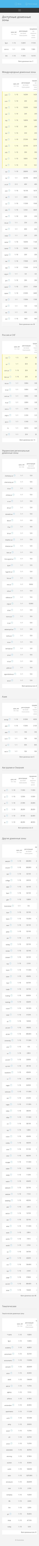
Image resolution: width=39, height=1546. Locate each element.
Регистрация (31, 4)
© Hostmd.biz (19, 1540)
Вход (18, 4)
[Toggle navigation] (19, 10)
